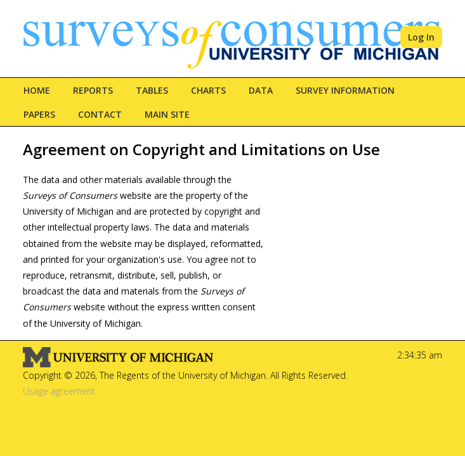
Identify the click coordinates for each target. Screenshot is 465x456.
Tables (152, 90)
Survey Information (345, 90)
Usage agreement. (60, 391)
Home (36, 90)
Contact (100, 114)
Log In (421, 37)
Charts (208, 90)
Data (261, 90)
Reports (93, 90)
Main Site (167, 114)
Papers (39, 114)
